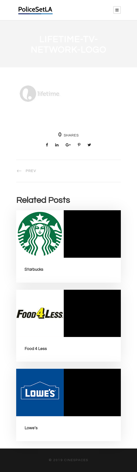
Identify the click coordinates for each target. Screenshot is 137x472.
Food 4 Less (35, 349)
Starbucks (33, 269)
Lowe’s (31, 428)
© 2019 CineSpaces (68, 460)
